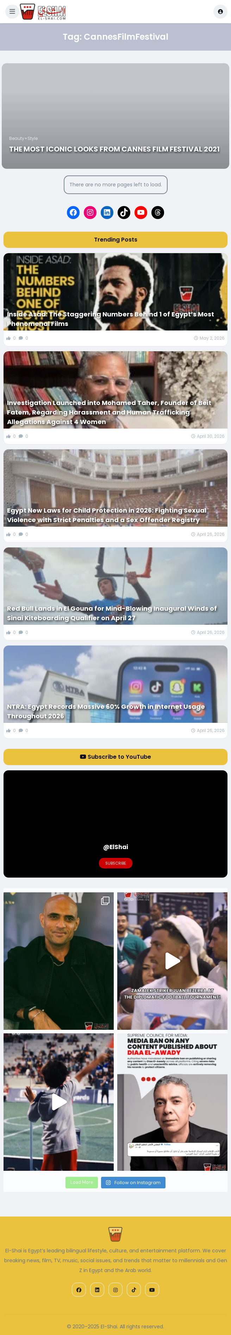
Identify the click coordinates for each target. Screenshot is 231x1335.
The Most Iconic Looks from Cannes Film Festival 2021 (114, 149)
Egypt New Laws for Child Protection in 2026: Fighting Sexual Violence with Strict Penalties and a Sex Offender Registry (106, 515)
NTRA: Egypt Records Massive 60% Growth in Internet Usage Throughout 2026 (106, 711)
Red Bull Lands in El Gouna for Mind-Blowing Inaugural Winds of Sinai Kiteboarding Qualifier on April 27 (112, 613)
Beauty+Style (23, 138)
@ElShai (115, 847)
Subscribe (115, 863)
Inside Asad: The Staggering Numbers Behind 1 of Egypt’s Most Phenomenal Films (110, 319)
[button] (12, 12)
